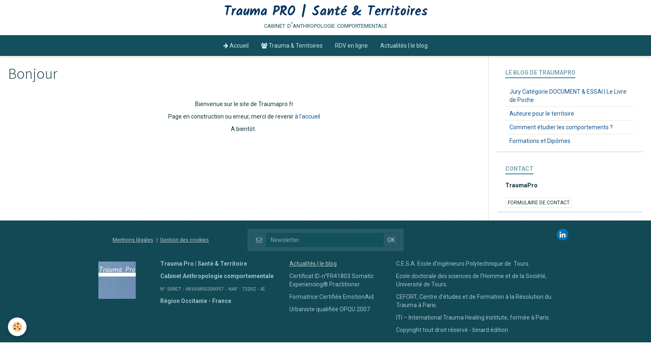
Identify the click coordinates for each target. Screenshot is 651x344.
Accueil (236, 47)
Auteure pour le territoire (541, 115)
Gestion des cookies (184, 241)
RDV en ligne (351, 47)
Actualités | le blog (404, 47)
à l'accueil (307, 118)
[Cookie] (17, 326)
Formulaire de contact (539, 204)
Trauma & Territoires (292, 47)
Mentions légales (133, 241)
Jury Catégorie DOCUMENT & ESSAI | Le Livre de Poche (568, 97)
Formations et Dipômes (539, 142)
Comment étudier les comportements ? (561, 129)
